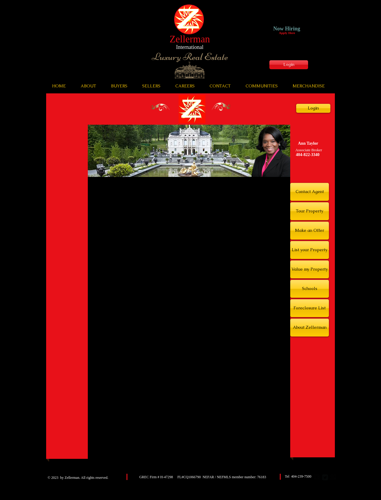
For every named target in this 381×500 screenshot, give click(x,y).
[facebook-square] (317, 477)
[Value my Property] (309, 269)
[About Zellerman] (309, 328)
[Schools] (309, 289)
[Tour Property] (309, 211)
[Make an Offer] (309, 231)
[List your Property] (309, 250)
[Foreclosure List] (309, 308)
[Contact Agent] (309, 192)
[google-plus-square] (333, 477)
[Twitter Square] (325, 477)
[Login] (288, 64)
